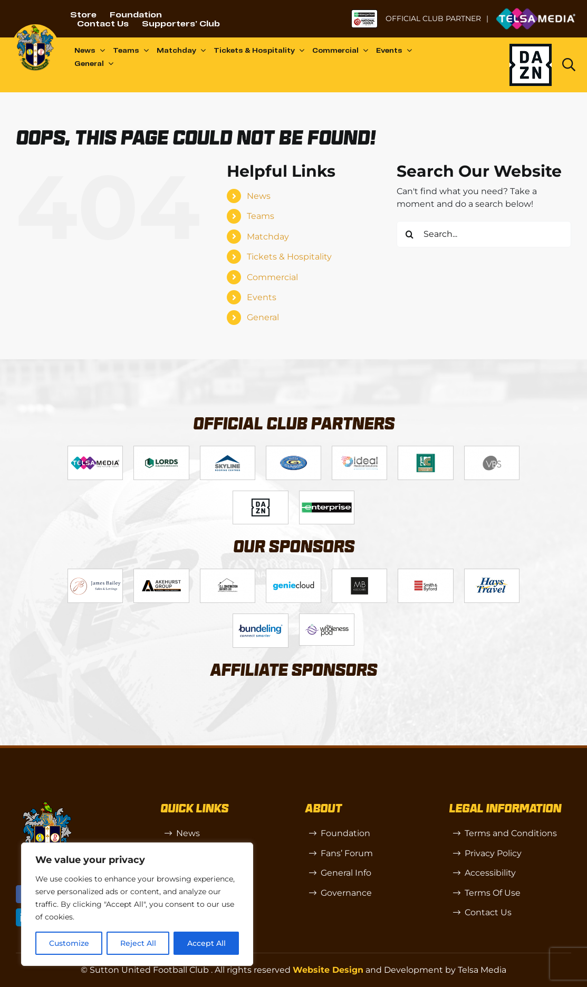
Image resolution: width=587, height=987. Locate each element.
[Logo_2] (161, 450)
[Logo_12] (227, 450)
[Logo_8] (293, 573)
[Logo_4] (293, 450)
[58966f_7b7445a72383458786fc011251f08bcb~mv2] (327, 618)
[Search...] (484, 234)
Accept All (206, 943)
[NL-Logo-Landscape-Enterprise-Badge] (364, 13)
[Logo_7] (227, 573)
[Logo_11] (425, 450)
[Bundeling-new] (260, 618)
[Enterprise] (327, 495)
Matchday (268, 237)
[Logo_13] (425, 573)
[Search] (410, 234)
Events (261, 297)
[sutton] (35, 28)
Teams (260, 216)
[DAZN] (260, 495)
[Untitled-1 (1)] (535, 12)
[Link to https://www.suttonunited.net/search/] (568, 64)
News (259, 196)
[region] (137, 904)
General (263, 317)
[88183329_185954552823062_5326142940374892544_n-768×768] (492, 573)
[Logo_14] (492, 450)
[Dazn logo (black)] (530, 65)
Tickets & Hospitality (289, 257)
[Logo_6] (161, 573)
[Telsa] (95, 450)
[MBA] (359, 573)
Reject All (138, 943)
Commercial (272, 277)
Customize (69, 943)
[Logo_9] (359, 450)
